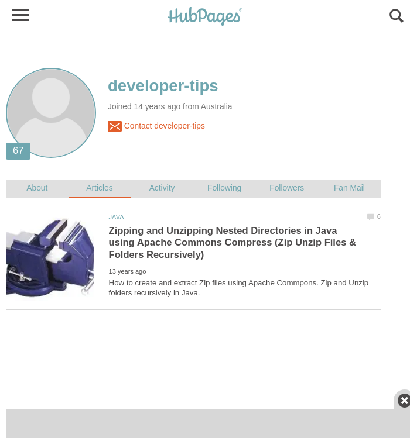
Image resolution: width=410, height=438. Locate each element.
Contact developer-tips (156, 126)
